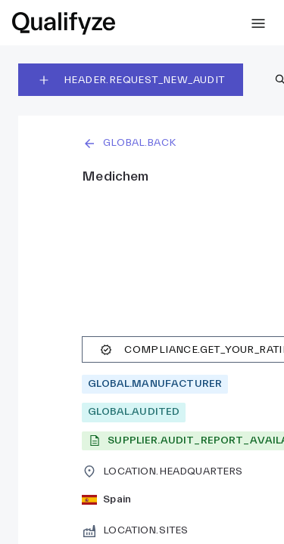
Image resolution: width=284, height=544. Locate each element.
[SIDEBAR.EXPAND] (258, 23)
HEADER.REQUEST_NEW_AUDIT (130, 80)
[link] (63, 23)
